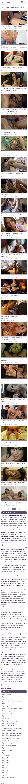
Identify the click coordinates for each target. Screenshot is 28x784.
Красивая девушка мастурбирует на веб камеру (12, 68)
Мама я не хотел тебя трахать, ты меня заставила (11, 359)
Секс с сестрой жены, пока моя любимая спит (13, 276)
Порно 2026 (5, 772)
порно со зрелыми (13, 594)
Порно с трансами (7, 750)
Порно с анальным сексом (9, 697)
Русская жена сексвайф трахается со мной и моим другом (13, 255)
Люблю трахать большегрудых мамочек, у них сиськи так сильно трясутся (13, 89)
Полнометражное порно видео (10, 738)
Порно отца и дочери (8, 777)
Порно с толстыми (7, 748)
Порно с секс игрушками (8, 743)
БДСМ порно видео (7, 699)
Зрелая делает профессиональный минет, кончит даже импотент (12, 153)
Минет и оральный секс (8, 730)
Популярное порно (7, 5)
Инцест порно (5, 718)
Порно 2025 (5, 770)
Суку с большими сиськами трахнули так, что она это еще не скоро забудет (13, 110)
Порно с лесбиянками (8, 723)
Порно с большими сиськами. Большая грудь (12, 702)
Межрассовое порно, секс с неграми (12, 728)
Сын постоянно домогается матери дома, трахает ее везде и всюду (12, 338)
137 (10, 509)
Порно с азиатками (7, 694)
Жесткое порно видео (8, 713)
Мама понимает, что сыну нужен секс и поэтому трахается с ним (12, 131)
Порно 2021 (5, 767)
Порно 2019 (5, 763)
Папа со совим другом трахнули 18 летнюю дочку (13, 421)
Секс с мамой (5, 780)
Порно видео (5, 2)
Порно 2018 (5, 760)
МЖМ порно (5, 755)
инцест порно (19, 585)
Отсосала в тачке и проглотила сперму (11, 26)
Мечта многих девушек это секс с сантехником (10, 317)
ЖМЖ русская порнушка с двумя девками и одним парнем (13, 503)
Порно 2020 (5, 765)
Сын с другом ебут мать (7, 194)
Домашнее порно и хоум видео (10, 711)
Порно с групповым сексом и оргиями (12, 708)
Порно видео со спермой (9, 745)
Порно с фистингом (7, 753)
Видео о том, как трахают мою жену (11, 214)
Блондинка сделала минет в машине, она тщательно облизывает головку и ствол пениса (14, 47)
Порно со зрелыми (7, 716)
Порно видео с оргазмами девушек (11, 735)
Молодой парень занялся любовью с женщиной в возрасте (11, 296)
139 (18, 509)
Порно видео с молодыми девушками (12, 733)
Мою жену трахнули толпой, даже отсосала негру (13, 443)
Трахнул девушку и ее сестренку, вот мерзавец (14, 482)
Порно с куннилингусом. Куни (10, 721)
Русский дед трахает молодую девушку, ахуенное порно (12, 174)
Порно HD (4, 775)
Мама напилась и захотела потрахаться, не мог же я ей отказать (13, 400)
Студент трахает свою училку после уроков (13, 463)
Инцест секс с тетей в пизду (8, 380)
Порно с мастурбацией (8, 725)
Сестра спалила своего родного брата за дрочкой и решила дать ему (12, 234)
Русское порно (6, 740)
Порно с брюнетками (8, 706)
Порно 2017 (5, 758)
